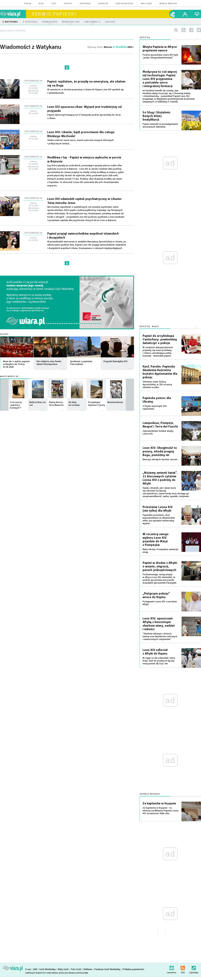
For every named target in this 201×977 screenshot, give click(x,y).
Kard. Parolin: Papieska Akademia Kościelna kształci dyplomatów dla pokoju (160, 372)
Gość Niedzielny (124, 4)
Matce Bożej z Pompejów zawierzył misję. (160, 551)
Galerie (4, 334)
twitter (199, 30)
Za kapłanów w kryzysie (159, 803)
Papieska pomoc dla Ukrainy (157, 399)
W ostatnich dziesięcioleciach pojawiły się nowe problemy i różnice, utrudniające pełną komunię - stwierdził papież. (158, 351)
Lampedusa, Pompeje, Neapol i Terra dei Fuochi (160, 424)
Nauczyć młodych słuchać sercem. (160, 459)
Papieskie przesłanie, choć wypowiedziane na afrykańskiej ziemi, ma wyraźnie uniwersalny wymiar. (159, 519)
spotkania (85, 4)
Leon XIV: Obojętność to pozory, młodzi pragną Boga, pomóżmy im (160, 451)
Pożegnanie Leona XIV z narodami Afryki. (160, 603)
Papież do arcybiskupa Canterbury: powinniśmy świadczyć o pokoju (160, 339)
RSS (183, 967)
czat (53, 4)
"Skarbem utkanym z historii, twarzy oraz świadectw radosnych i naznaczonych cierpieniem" (160, 636)
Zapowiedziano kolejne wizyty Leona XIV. (158, 432)
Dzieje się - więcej (149, 326)
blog (41, 4)
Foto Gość (76, 969)
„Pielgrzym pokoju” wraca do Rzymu (156, 595)
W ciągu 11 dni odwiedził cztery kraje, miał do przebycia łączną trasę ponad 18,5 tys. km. (159, 661)
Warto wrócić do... (10, 376)
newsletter (171, 967)
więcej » (29, 366)
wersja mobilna (168, 4)
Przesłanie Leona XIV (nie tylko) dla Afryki (157, 508)
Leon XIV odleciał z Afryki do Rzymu (155, 651)
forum (27, 4)
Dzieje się (145, 37)
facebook (191, 30)
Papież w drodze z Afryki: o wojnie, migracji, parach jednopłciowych (160, 566)
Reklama (88, 969)
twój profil (185, 14)
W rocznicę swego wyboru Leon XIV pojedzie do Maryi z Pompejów (155, 539)
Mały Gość (146, 4)
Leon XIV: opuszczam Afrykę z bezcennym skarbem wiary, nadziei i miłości (159, 624)
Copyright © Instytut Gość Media (41, 973)
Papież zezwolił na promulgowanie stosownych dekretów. (160, 125)
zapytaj (68, 4)
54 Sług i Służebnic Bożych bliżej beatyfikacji (156, 116)
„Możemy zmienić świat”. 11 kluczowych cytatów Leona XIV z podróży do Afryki (160, 478)
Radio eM (103, 4)
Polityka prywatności (133, 969)
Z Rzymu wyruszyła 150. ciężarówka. (155, 407)
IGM (35, 969)
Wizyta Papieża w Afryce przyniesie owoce (160, 48)
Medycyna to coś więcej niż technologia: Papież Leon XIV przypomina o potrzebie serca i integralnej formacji (160, 79)
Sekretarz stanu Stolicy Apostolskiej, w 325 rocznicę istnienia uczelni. (157, 384)
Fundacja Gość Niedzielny (107, 969)
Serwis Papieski (54, 14)
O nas (28, 969)
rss (183, 30)
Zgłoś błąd (193, 967)
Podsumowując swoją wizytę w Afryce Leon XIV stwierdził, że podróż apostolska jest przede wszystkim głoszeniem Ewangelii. (160, 578)
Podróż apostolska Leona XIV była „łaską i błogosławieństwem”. (160, 56)
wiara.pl (13, 14)
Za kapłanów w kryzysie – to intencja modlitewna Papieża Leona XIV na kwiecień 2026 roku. (160, 810)
